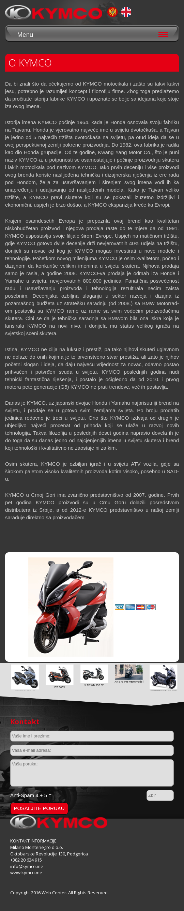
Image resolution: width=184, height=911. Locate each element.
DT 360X (94, 687)
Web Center (54, 893)
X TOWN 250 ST (128, 685)
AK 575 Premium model (163, 681)
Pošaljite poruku (39, 808)
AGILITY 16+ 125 (25, 685)
